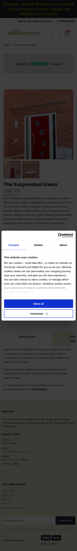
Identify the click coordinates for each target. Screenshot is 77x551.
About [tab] (63, 245)
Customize (38, 313)
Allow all (38, 303)
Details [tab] (38, 245)
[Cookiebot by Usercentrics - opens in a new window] (58, 235)
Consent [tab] (13, 245)
